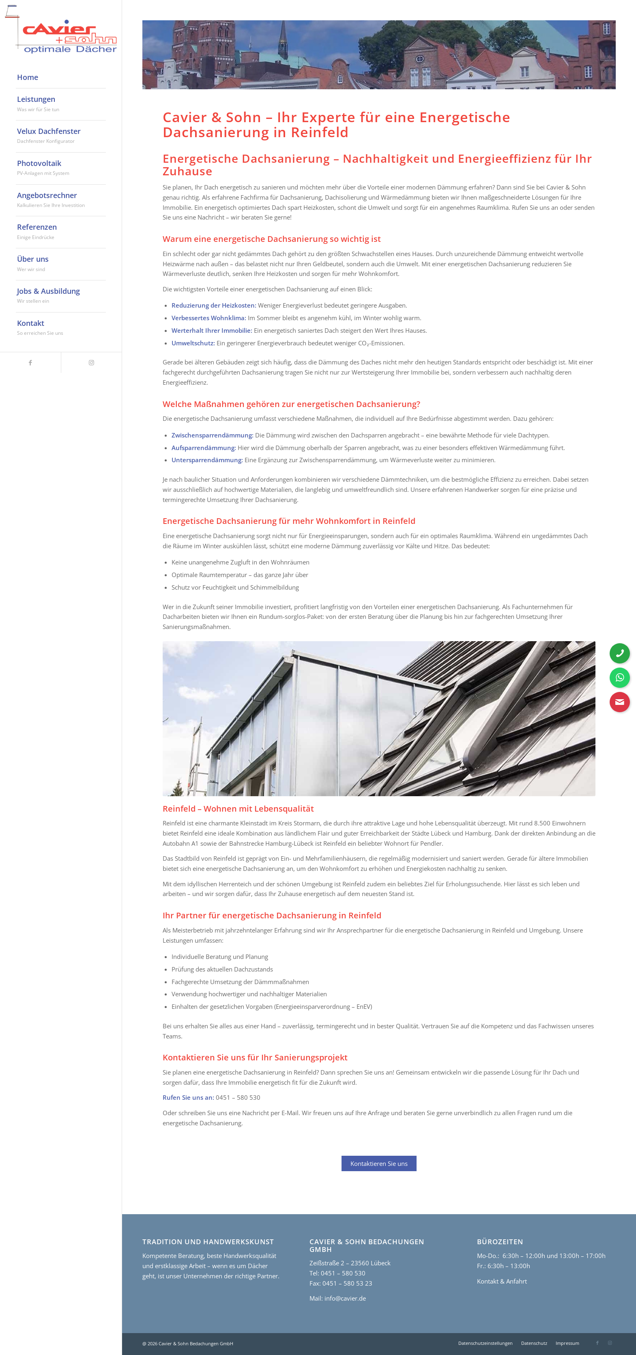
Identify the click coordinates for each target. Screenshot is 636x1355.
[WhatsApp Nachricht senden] (620, 678)
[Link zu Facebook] (30, 362)
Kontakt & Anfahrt (502, 1281)
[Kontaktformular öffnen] (620, 702)
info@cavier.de (344, 1298)
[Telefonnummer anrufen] (620, 653)
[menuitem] (61, 77)
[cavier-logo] (61, 29)
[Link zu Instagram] (91, 362)
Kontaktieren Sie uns (379, 1163)
